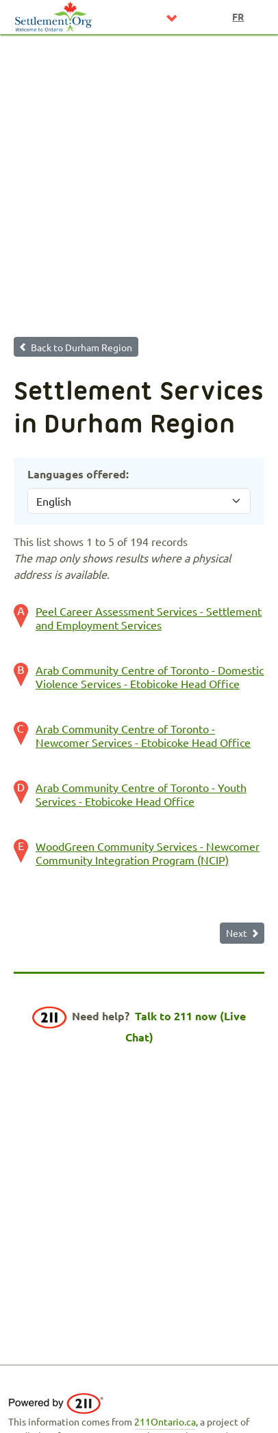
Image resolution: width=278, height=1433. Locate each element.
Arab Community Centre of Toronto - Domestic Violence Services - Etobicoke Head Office (150, 676)
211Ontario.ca (165, 1421)
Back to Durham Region (81, 347)
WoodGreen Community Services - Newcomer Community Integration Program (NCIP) (148, 852)
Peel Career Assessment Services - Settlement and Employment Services (149, 617)
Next (236, 933)
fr (238, 16)
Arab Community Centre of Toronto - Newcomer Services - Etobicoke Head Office (143, 735)
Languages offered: (78, 474)
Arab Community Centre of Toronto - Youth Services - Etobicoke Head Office (141, 794)
